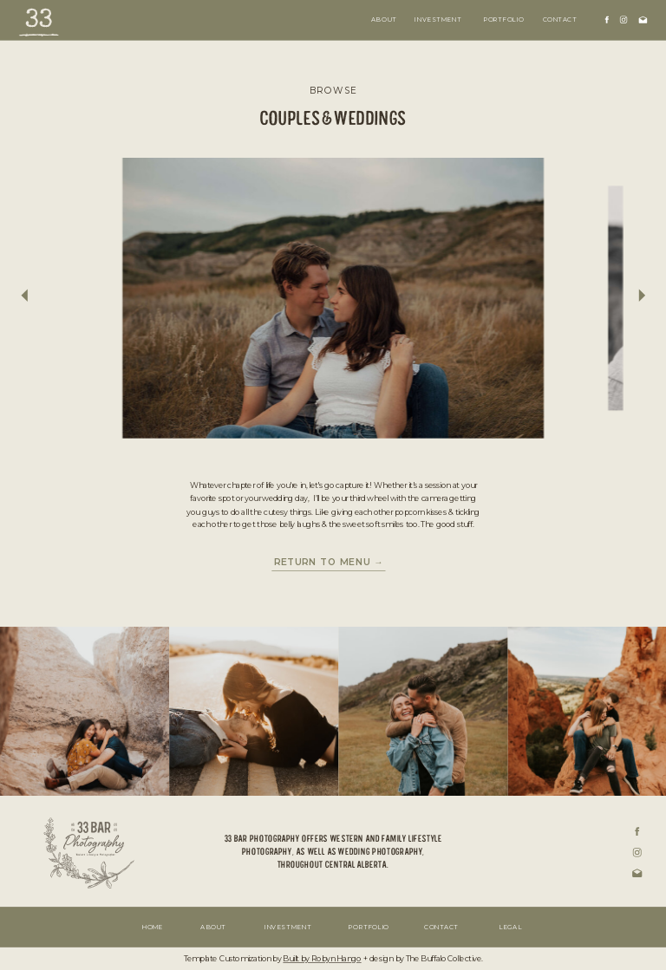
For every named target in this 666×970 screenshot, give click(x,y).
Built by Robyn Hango (322, 959)
